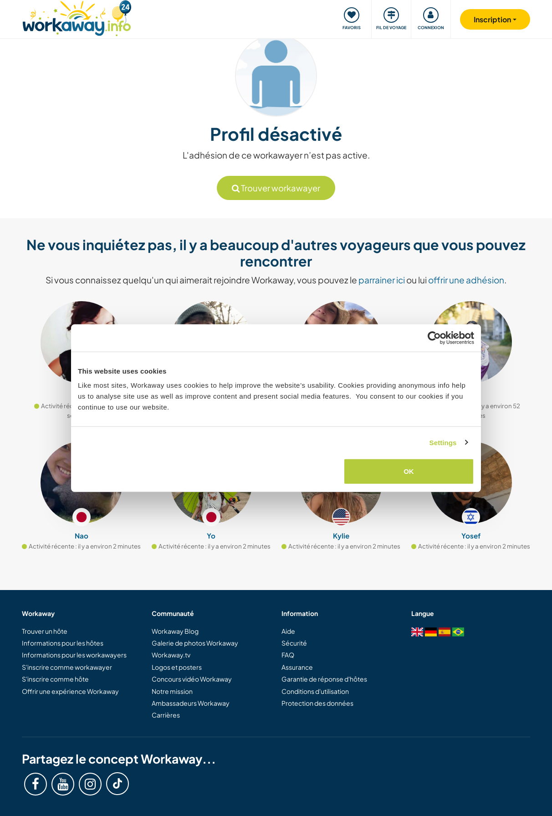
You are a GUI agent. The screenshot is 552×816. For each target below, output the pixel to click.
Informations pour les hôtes (62, 643)
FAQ (287, 655)
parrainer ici (381, 279)
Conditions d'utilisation (315, 691)
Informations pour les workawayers (74, 655)
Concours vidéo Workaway (192, 679)
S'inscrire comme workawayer (67, 667)
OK (409, 471)
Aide (288, 631)
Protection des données (317, 703)
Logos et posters (177, 667)
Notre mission (172, 691)
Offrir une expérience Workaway (70, 691)
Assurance (297, 667)
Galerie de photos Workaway (195, 643)
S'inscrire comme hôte (55, 679)
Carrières (166, 715)
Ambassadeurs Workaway (191, 703)
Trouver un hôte (44, 631)
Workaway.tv (171, 655)
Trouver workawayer (276, 188)
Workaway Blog (175, 631)
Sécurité (294, 643)
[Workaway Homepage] (77, 17)
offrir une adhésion (466, 279)
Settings (443, 442)
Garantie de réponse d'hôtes (324, 679)
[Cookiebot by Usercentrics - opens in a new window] (434, 337)
